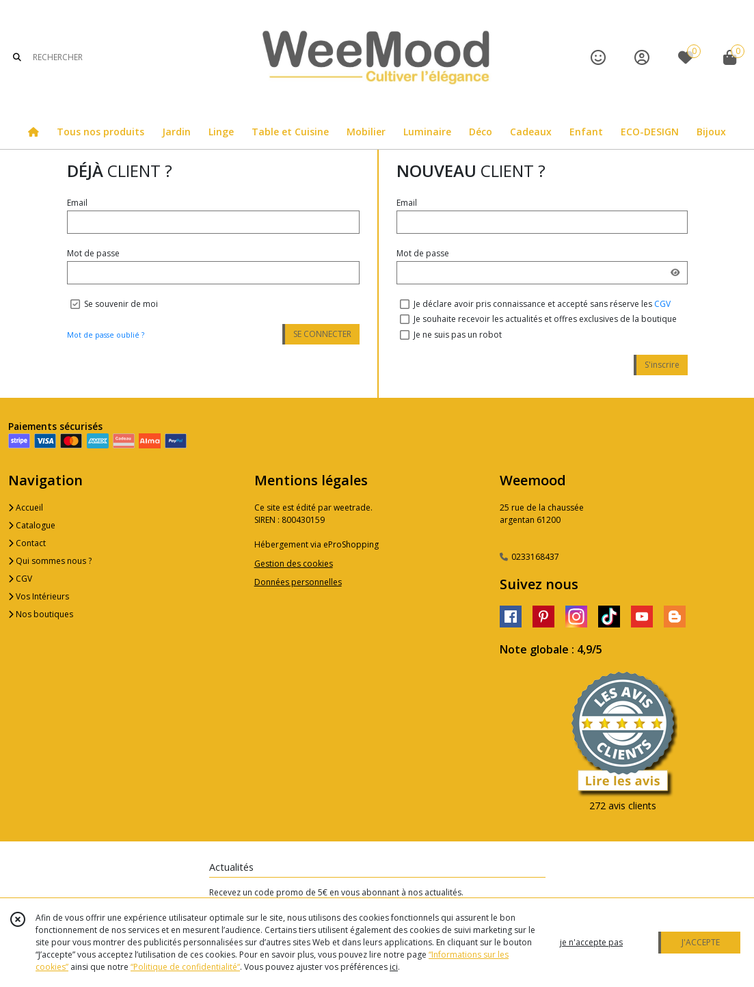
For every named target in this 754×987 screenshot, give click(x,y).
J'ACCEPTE (701, 942)
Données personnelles (298, 582)
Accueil (25, 507)
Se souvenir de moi (121, 304)
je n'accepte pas (591, 942)
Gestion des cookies (293, 563)
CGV (662, 304)
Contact (27, 543)
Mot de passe (93, 253)
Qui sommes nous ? (50, 561)
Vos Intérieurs (38, 596)
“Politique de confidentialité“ (185, 967)
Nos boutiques (40, 614)
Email (77, 202)
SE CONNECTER (322, 334)
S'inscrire (662, 364)
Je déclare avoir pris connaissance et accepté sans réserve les (542, 304)
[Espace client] (641, 57)
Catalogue (31, 525)
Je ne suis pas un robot (458, 334)
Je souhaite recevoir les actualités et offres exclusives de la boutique (545, 319)
